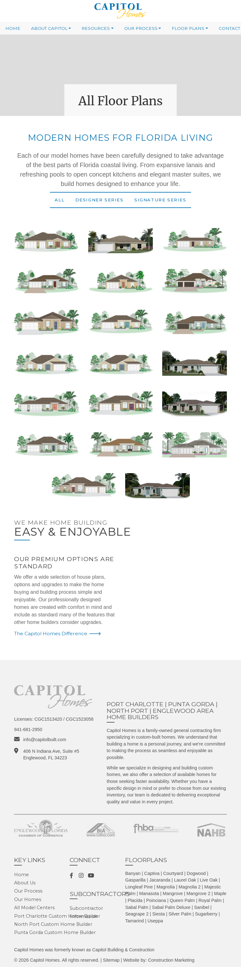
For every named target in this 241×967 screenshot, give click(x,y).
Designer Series (99, 199)
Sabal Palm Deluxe (171, 907)
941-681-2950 (28, 729)
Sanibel (201, 907)
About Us (24, 883)
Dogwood (196, 873)
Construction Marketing (171, 960)
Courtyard (173, 873)
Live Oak (209, 879)
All (59, 199)
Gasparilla (135, 879)
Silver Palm (180, 913)
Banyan (133, 873)
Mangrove (173, 893)
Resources (96, 28)
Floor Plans (188, 28)
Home (12, 28)
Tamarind (134, 920)
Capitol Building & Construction (123, 949)
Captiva (152, 873)
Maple (220, 893)
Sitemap (111, 960)
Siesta (158, 913)
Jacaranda (159, 879)
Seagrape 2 (136, 913)
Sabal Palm (136, 907)
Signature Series (160, 199)
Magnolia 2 (190, 886)
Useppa (155, 920)
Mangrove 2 (198, 893)
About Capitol (49, 28)
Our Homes (27, 899)
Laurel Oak (185, 879)
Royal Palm (210, 900)
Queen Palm (182, 900)
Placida (135, 900)
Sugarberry (206, 913)
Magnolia (166, 886)
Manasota (149, 893)
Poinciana (156, 900)
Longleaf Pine (139, 886)
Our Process (141, 28)
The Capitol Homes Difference (50, 633)
